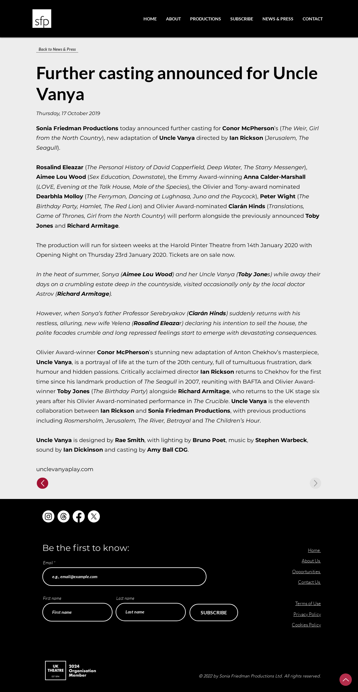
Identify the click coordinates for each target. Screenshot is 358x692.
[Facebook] (79, 516)
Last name (125, 598)
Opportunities (306, 571)
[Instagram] (48, 516)
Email (48, 563)
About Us (311, 561)
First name (52, 598)
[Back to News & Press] (57, 49)
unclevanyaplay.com (64, 469)
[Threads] (64, 516)
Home (314, 550)
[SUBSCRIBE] (214, 612)
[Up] (42, 483)
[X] (94, 516)
